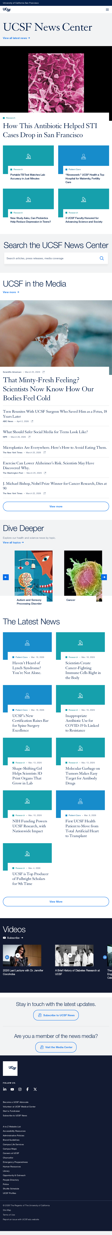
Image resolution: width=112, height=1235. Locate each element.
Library (6, 1174)
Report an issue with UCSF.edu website (21, 1223)
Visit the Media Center (58, 1051)
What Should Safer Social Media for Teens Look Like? (45, 435)
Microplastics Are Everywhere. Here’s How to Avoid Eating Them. (55, 451)
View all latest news (15, 38)
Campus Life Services (13, 1148)
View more (9, 293)
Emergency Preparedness (15, 1166)
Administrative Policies (13, 1139)
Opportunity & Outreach (14, 1179)
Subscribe (13, 941)
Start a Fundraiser (11, 1114)
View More (56, 905)
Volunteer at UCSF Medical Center (19, 1110)
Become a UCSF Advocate (15, 1106)
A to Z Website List (12, 1130)
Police (6, 1188)
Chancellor (8, 1161)
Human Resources (12, 1170)
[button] (100, 7)
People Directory (11, 1183)
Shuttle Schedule (11, 1192)
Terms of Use (9, 1218)
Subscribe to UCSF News (59, 1018)
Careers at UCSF (11, 1157)
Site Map (7, 1214)
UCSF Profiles (9, 1196)
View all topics (12, 546)
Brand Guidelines (11, 1143)
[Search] (56, 260)
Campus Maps (10, 1152)
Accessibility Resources (14, 1134)
